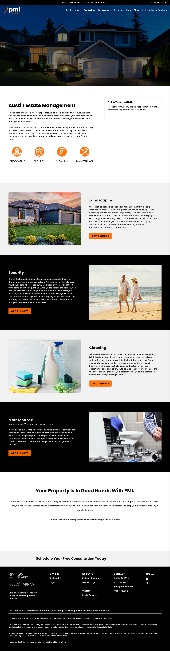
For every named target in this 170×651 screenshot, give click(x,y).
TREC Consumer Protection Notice (92, 610)
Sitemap (96, 618)
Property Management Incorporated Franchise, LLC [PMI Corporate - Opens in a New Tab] (22, 595)
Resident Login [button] (89, 582)
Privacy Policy (109, 618)
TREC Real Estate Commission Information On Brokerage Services (40, 610)
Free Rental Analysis (156, 10)
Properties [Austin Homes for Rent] (89, 10)
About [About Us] (137, 10)
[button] (147, 579)
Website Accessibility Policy (101, 627)
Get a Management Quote (85, 59)
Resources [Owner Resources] (103, 10)
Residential (55, 578)
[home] (12, 10)
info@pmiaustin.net (123, 586)
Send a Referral (89, 595)
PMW (87, 618)
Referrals (119, 10)
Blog (128, 10)
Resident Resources (91, 578)
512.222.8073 (159, 2)
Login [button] (52, 582)
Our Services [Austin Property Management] (72, 10)
